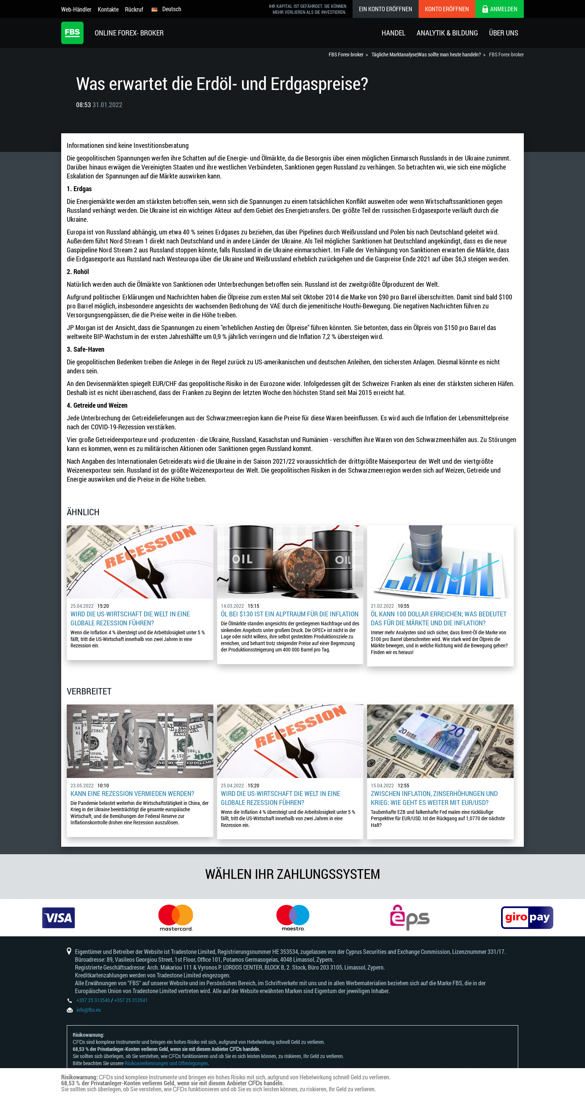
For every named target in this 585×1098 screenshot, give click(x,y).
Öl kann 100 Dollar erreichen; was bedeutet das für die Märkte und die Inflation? (439, 618)
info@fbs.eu (88, 1009)
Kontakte (108, 9)
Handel (394, 32)
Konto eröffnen (447, 9)
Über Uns (503, 32)
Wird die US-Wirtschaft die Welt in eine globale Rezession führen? (130, 618)
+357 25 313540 (93, 1000)
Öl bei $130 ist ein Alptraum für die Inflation (290, 613)
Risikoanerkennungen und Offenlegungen (166, 1063)
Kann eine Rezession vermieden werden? (132, 793)
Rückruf (134, 9)
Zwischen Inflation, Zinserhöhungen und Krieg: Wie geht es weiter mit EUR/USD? (434, 798)
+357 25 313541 (131, 1000)
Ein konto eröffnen (385, 9)
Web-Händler (76, 9)
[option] (58, 918)
